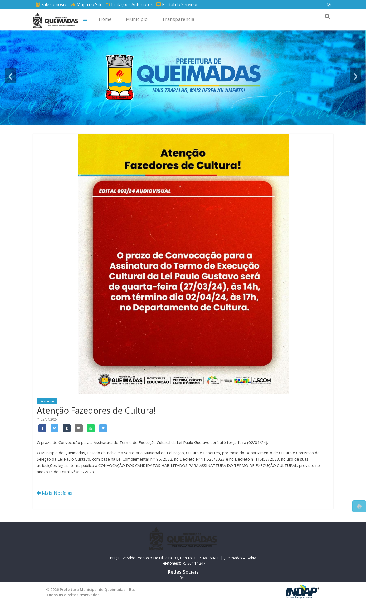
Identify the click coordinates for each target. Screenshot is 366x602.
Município (137, 19)
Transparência (178, 19)
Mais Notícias (54, 493)
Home (105, 19)
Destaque (47, 401)
